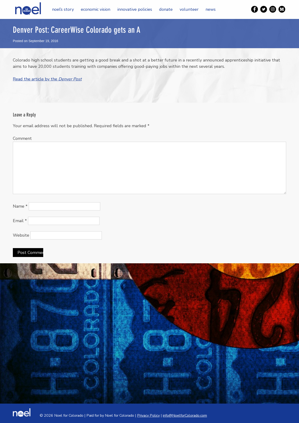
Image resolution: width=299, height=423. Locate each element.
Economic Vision (95, 9)
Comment (22, 138)
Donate (166, 9)
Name (20, 206)
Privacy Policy (148, 415)
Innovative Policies (134, 9)
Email (20, 221)
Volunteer (189, 9)
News (211, 9)
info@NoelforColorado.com (185, 415)
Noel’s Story (63, 9)
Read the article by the (47, 79)
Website (21, 235)
